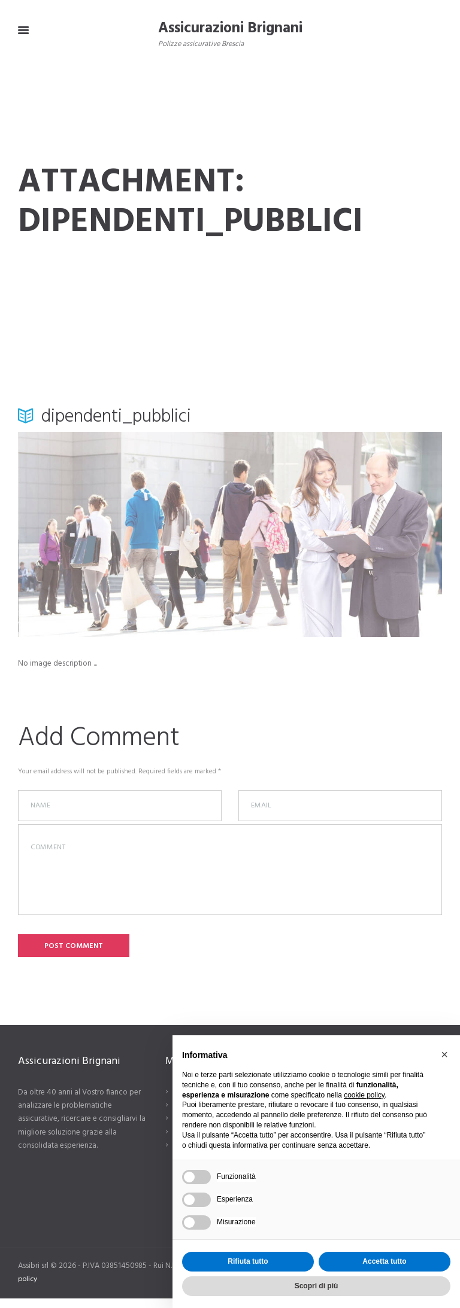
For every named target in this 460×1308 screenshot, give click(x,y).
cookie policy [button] (364, 1095)
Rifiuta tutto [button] (248, 1261)
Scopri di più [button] (316, 1286)
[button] (444, 1054)
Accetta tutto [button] (384, 1261)
